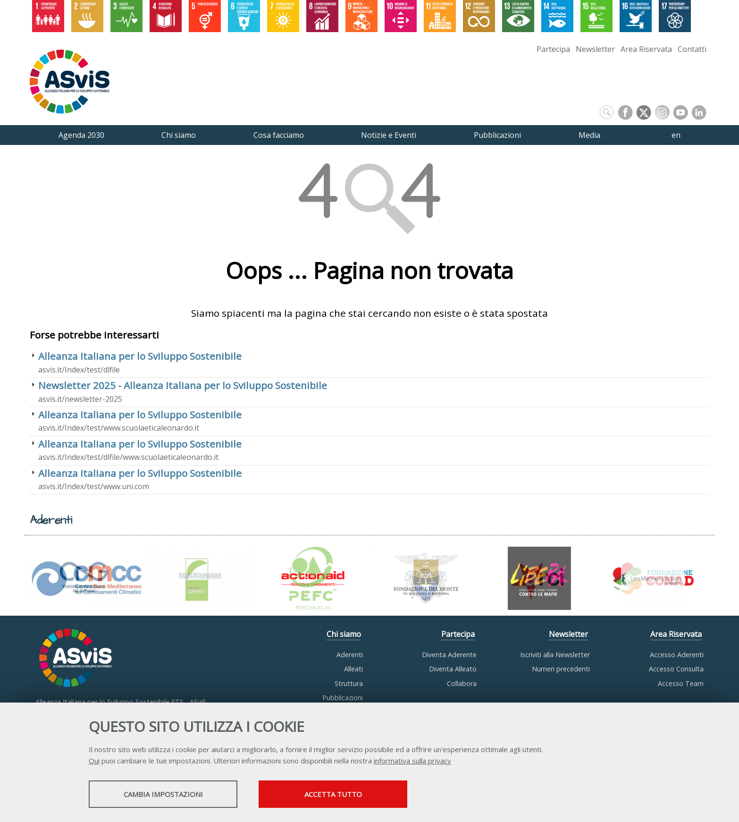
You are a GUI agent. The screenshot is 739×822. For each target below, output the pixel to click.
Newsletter (595, 49)
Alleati (353, 668)
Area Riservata (646, 49)
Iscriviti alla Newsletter (555, 654)
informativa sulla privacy (412, 760)
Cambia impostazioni (163, 794)
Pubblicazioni (342, 697)
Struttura (349, 683)
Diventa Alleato (453, 668)
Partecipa (553, 49)
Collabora (462, 683)
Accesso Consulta (676, 668)
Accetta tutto (333, 794)
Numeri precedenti (561, 668)
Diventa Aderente (449, 654)
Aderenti (349, 654)
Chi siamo (344, 634)
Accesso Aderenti (677, 654)
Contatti (692, 49)
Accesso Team (681, 683)
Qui (94, 760)
